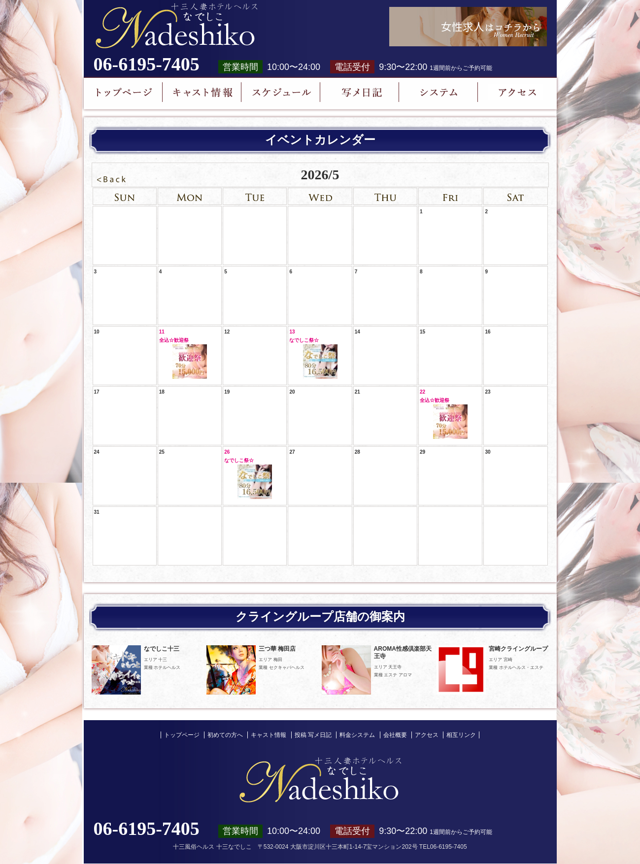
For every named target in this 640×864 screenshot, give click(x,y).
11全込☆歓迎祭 (183, 354)
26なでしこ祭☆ (248, 474)
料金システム (357, 734)
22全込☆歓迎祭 (444, 414)
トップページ (182, 734)
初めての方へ (225, 734)
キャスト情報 (268, 734)
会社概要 (395, 734)
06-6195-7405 (147, 64)
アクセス (426, 734)
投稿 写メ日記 (313, 734)
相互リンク (461, 734)
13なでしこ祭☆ (313, 354)
